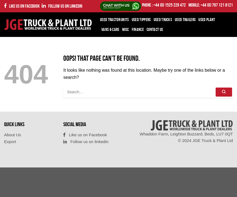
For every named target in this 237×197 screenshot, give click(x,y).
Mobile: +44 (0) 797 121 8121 (211, 4)
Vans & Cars (110, 29)
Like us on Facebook (22, 5)
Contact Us (155, 29)
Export (10, 141)
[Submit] (224, 92)
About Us (12, 134)
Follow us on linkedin (62, 5)
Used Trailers (185, 19)
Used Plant (206, 19)
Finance (138, 29)
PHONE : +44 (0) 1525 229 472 (164, 4)
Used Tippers (141, 19)
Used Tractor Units (114, 19)
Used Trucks (163, 19)
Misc (125, 29)
